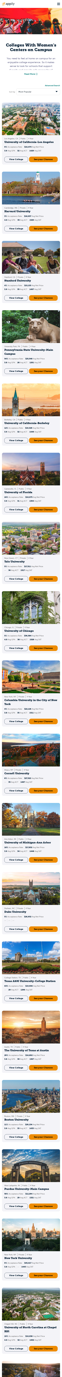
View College (16, 159)
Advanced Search (52, 85)
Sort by (12, 92)
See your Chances (43, 159)
